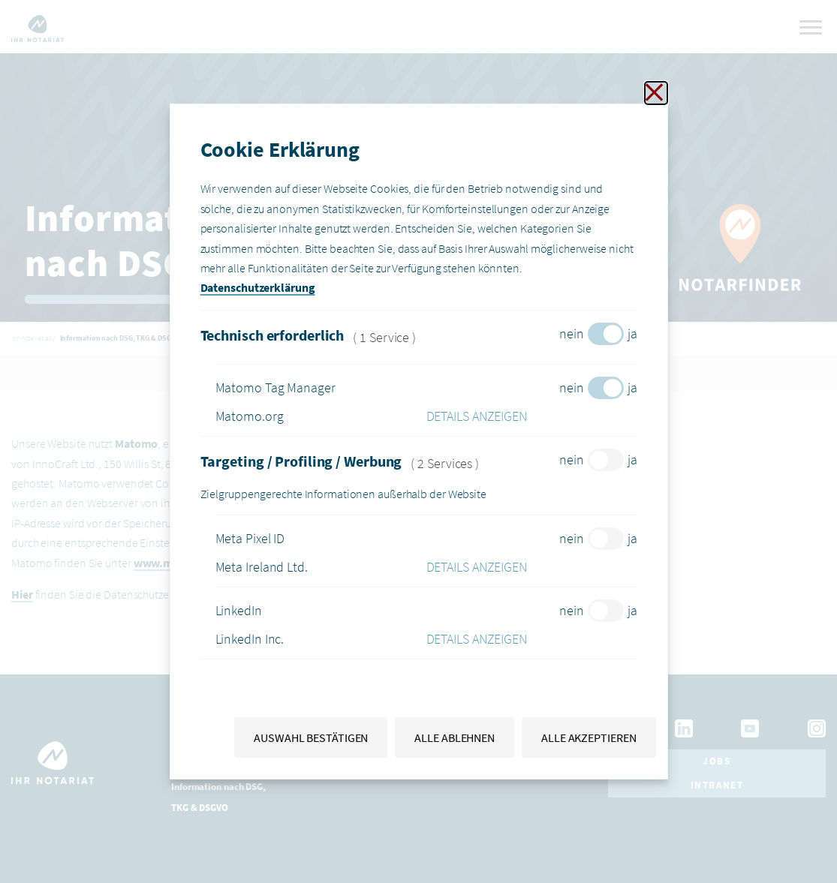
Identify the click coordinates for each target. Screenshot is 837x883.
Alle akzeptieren (588, 737)
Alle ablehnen (454, 737)
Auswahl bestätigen (311, 737)
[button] (531, 416)
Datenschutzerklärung (257, 287)
